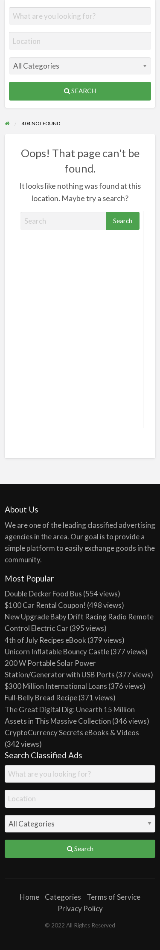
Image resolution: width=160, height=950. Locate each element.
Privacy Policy (80, 908)
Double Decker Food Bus (43, 593)
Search (80, 91)
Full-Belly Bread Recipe (41, 697)
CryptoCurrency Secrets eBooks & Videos (72, 732)
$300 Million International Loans (56, 686)
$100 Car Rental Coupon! (45, 605)
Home (29, 896)
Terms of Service (113, 896)
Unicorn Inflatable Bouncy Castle (57, 651)
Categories (63, 896)
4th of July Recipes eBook (45, 640)
